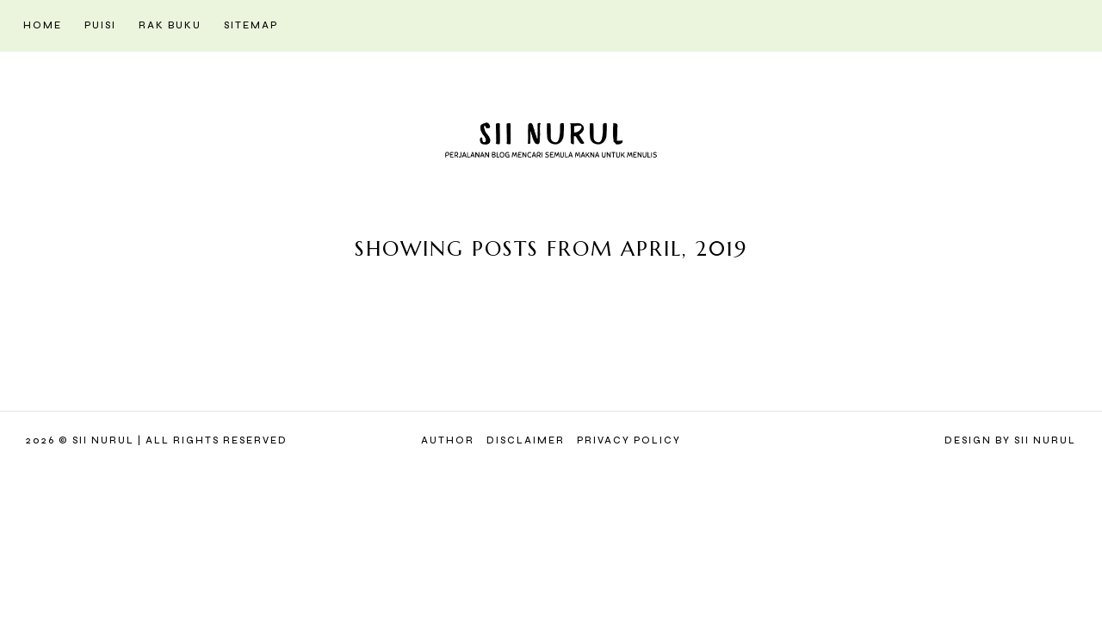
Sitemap (251, 25)
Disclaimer (525, 440)
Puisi (100, 25)
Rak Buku (170, 25)
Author (447, 440)
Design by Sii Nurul (1010, 440)
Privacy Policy (629, 440)
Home (42, 25)
